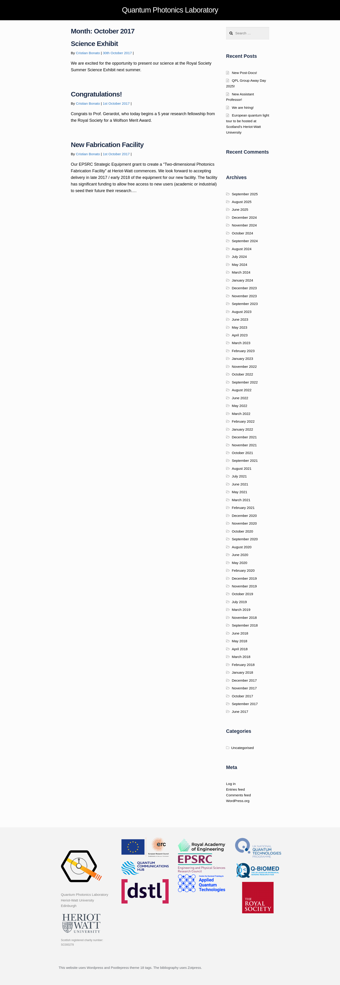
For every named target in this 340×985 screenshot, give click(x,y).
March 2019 (241, 610)
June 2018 (240, 633)
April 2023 (239, 335)
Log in (231, 784)
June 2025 (240, 209)
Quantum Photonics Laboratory (170, 10)
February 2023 (243, 351)
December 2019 (244, 578)
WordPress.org (237, 801)
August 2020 (242, 547)
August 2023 (242, 312)
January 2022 (242, 429)
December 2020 (244, 516)
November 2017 (244, 688)
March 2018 (241, 657)
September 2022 (245, 382)
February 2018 (243, 665)
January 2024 (242, 280)
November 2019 (244, 586)
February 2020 (243, 570)
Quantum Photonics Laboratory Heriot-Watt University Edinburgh (84, 900)
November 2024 (244, 225)
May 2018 (239, 641)
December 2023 (244, 288)
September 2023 (245, 304)
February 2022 (243, 421)
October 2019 (242, 594)
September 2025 (245, 194)
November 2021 (244, 445)
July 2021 (239, 476)
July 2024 (239, 257)
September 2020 (245, 539)
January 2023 (242, 358)
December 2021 (244, 437)
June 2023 (240, 319)
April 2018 (239, 649)
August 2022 (242, 390)
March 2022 (241, 414)
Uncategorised (242, 748)
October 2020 (242, 531)
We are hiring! (243, 107)
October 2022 (242, 374)
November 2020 (244, 523)
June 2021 (240, 484)
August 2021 (242, 468)
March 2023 (241, 343)
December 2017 (244, 680)
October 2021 (242, 453)
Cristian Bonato (88, 53)
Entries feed (235, 789)
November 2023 (244, 296)
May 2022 (239, 406)
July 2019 (239, 602)
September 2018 (245, 625)
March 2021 (241, 500)
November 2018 (244, 617)
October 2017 (242, 696)
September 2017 (245, 704)
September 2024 (245, 241)
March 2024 (241, 272)
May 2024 (239, 265)
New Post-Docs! (244, 73)
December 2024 (244, 217)
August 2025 (242, 202)
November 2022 (244, 366)
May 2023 (239, 327)
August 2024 (242, 249)
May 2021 (239, 492)
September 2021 (245, 460)
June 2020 (240, 555)
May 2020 (239, 563)
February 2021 (243, 508)
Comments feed (238, 795)
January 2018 (242, 672)
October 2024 (242, 233)
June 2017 (240, 711)
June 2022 (240, 398)
